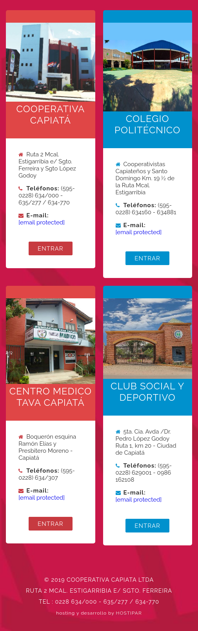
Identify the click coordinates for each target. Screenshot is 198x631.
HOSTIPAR (129, 613)
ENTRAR (51, 248)
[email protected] (41, 222)
